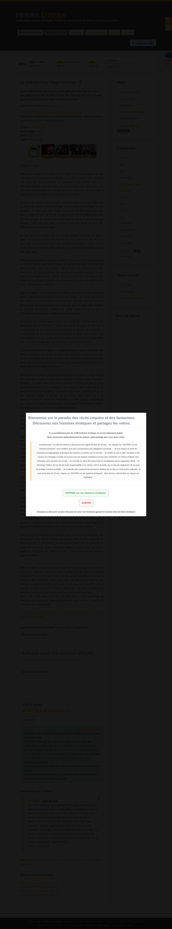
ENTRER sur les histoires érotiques (85, 493)
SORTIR (86, 503)
